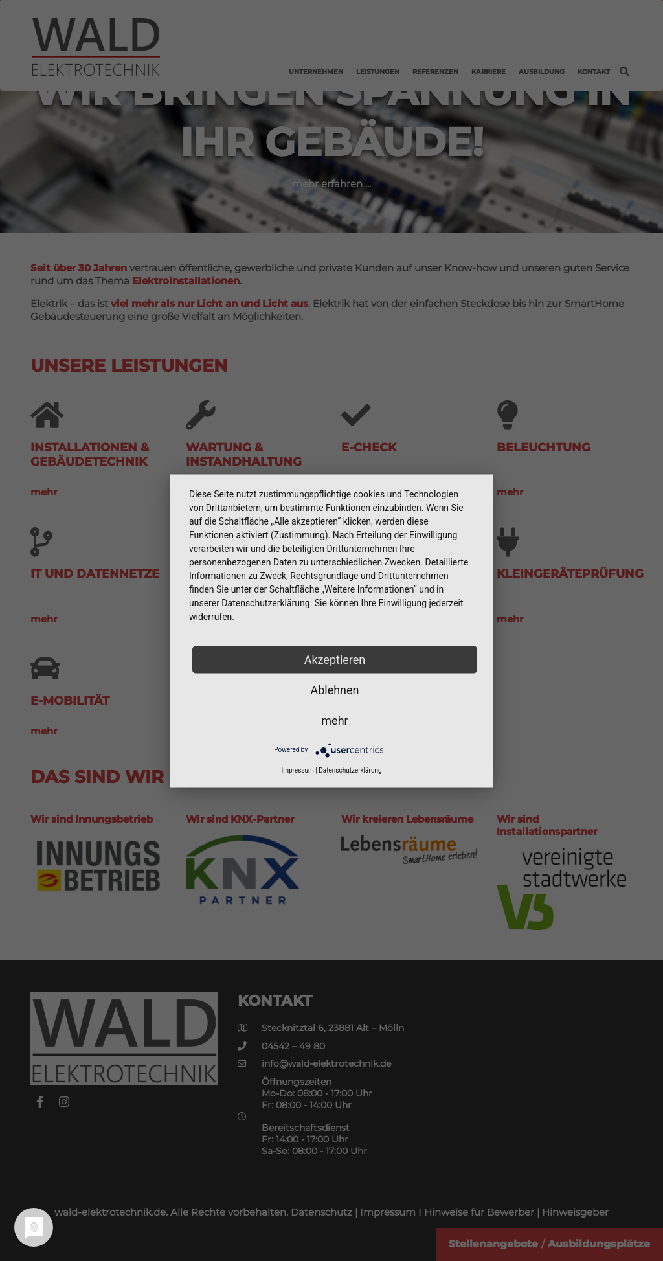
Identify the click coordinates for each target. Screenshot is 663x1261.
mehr (334, 720)
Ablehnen (334, 689)
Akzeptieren (335, 659)
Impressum (297, 769)
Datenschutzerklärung (350, 769)
